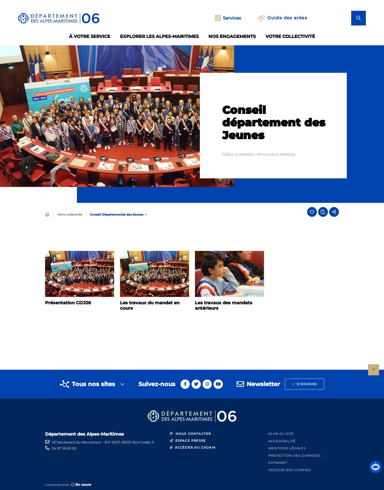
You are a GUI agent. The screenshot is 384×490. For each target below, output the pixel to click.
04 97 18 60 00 (64, 448)
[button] (375, 467)
